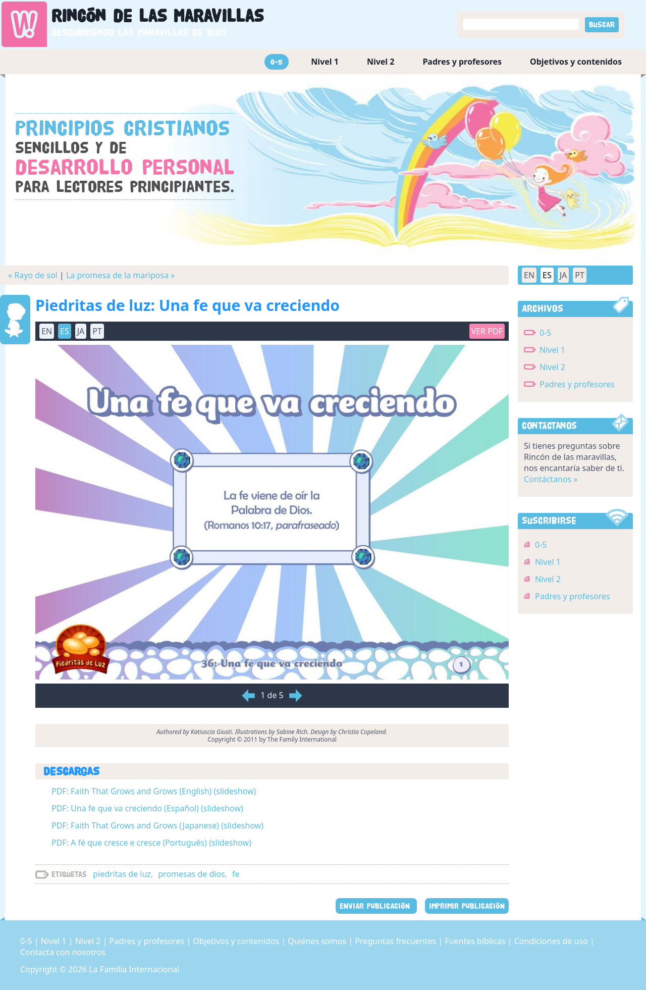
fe (236, 873)
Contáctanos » (550, 479)
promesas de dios (191, 873)
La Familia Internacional (134, 969)
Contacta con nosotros (62, 952)
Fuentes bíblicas (476, 941)
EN (46, 331)
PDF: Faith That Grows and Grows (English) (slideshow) (153, 791)
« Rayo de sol (33, 275)
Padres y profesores (462, 61)
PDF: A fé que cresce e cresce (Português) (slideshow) (151, 842)
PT (97, 331)
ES (64, 331)
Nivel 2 (381, 61)
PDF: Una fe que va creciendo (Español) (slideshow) (147, 808)
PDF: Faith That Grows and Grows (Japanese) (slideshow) (157, 825)
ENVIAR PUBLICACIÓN (376, 906)
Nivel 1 (325, 61)
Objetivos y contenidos (576, 61)
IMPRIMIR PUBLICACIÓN (467, 906)
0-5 (277, 62)
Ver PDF (487, 331)
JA (81, 331)
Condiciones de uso (552, 941)
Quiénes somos (318, 941)
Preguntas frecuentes (396, 941)
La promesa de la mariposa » (120, 275)
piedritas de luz (122, 873)
